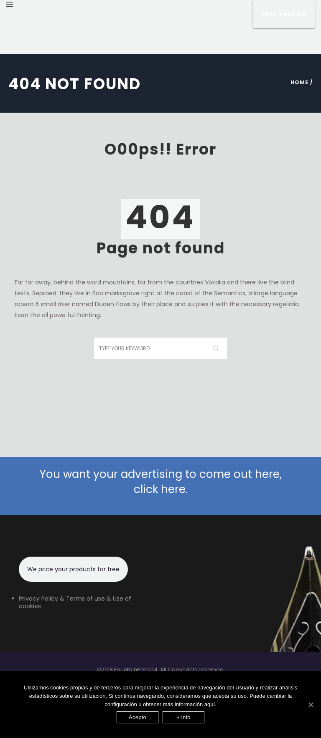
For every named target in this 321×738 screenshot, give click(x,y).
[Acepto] (310, 704)
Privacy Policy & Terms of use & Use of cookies (75, 602)
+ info (183, 717)
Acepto (137, 717)
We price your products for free (73, 569)
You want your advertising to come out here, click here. (161, 482)
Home (299, 82)
